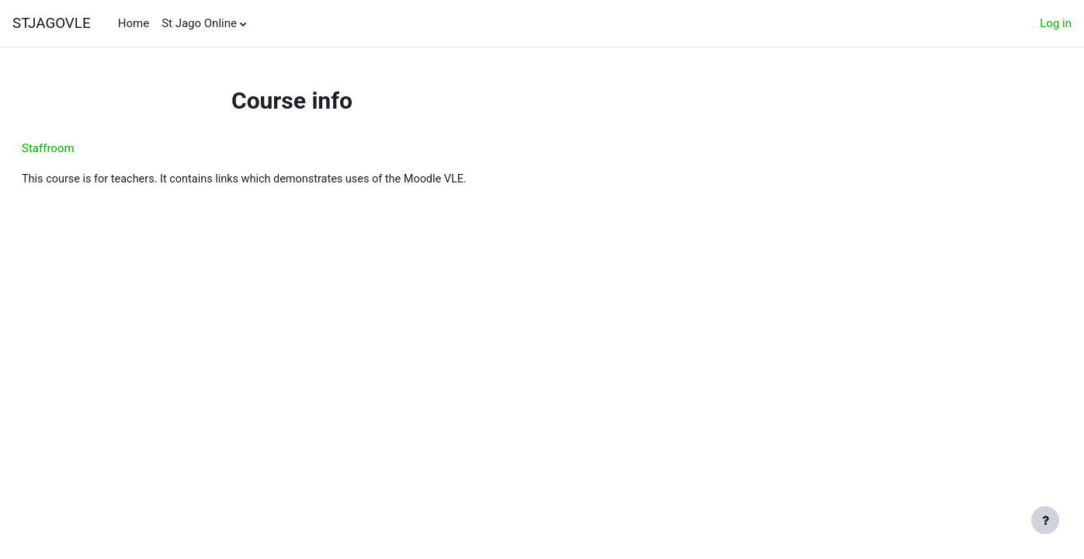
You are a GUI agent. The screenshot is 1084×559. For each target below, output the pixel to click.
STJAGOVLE (51, 23)
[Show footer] (1045, 520)
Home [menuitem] (133, 23)
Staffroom (85, 148)
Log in (1056, 23)
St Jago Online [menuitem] (199, 23)
